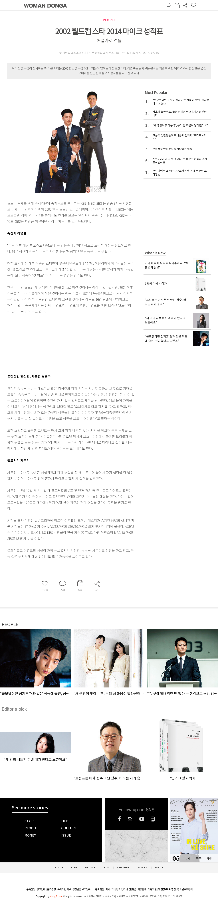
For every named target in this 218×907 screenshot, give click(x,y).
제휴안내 (142, 889)
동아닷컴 (99, 889)
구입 (210, 858)
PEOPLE (109, 20)
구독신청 (30, 889)
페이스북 (119, 819)
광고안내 (41, 889)
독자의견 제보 (64, 889)
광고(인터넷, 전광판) (126, 889)
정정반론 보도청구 (81, 889)
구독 (198, 858)
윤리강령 (51, 889)
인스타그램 (130, 819)
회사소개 (110, 889)
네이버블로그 (153, 819)
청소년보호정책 (185, 889)
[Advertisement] (61, 343)
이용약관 (152, 889)
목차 (187, 858)
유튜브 (141, 819)
